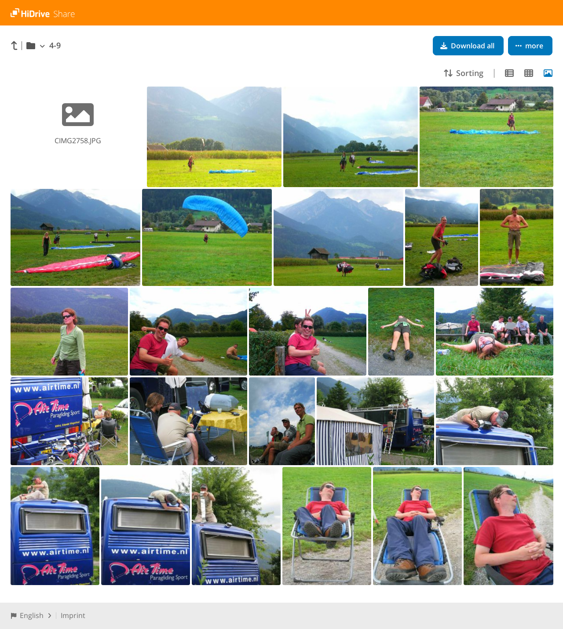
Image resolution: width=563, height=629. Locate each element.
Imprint (73, 615)
